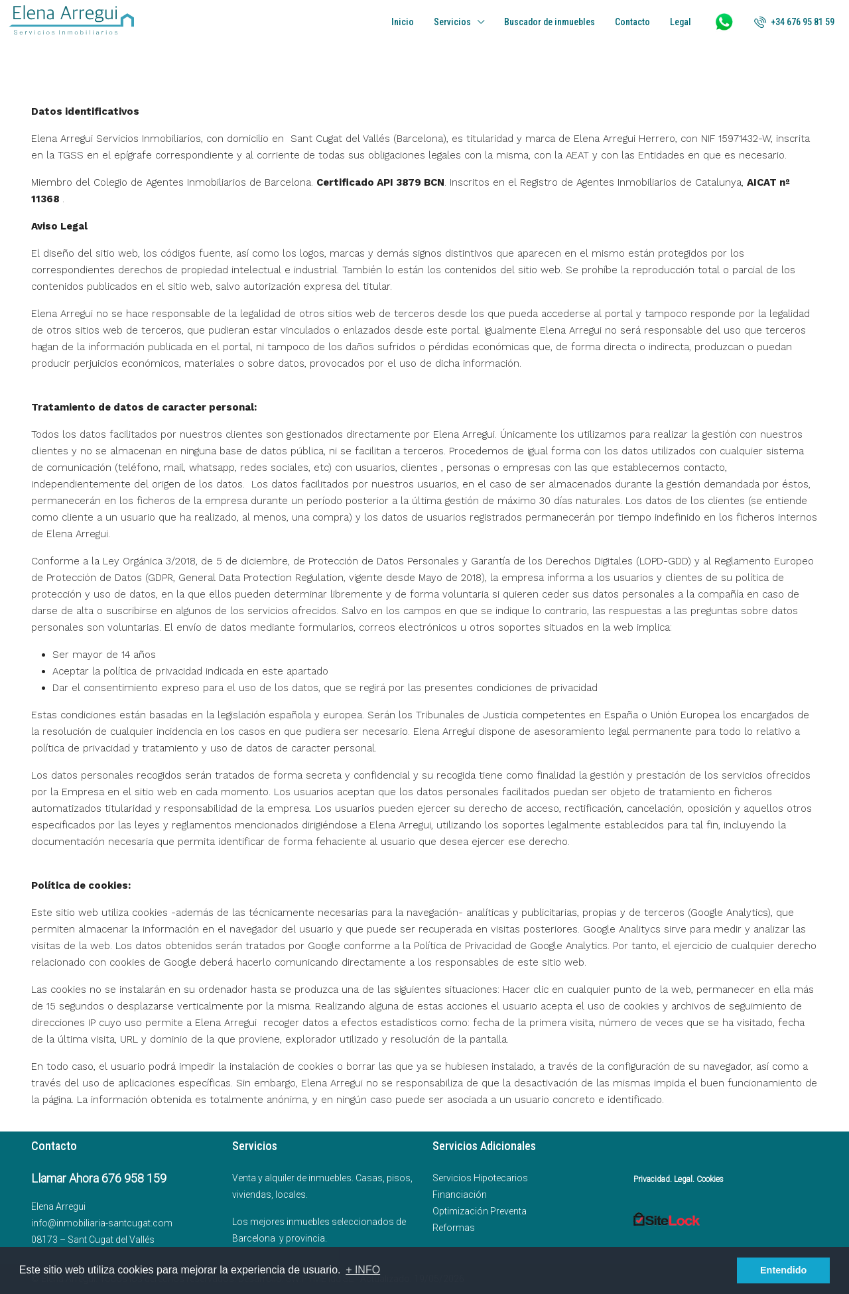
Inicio (402, 22)
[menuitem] (794, 22)
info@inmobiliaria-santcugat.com (101, 1223)
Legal (680, 22)
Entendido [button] (783, 1270)
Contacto (632, 22)
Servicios (452, 22)
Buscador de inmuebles (549, 22)
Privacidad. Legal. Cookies (678, 1179)
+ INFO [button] (363, 1269)
